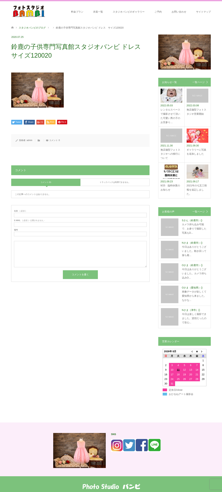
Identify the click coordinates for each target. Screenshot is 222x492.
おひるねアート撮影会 (181, 394)
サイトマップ (203, 11)
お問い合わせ (179, 11)
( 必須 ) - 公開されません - (29, 220)
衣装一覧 (98, 11)
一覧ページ (198, 82)
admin (29, 140)
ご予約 (158, 11)
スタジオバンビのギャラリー (129, 11)
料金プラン (77, 11)
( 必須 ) (20, 211)
